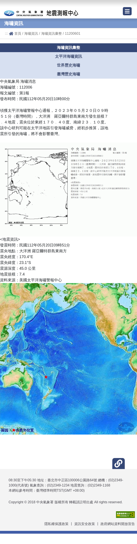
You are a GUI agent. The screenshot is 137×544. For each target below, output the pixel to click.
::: (6, 33)
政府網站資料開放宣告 (117, 524)
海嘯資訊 (31, 33)
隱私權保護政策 (56, 524)
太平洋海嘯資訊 (68, 56)
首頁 (17, 33)
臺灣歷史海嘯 (68, 74)
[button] (118, 463)
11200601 (72, 33)
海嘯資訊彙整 (51, 33)
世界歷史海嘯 (68, 65)
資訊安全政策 (84, 524)
